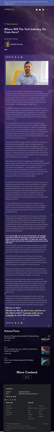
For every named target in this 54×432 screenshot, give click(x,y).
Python (5, 347)
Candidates (9, 408)
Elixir (29, 412)
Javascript (31, 418)
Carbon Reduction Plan (30, 428)
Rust (40, 412)
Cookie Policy (9, 426)
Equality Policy (20, 428)
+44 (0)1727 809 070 (24, 391)
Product (41, 414)
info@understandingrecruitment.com (28, 393)
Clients (8, 410)
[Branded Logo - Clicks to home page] (9, 10)
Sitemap (8, 430)
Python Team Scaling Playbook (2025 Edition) (18, 360)
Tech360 (41, 416)
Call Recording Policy (11, 428)
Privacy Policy (16, 426)
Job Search (9, 412)
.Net (29, 406)
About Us (8, 406)
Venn (47, 423)
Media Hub (9, 414)
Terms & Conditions (25, 426)
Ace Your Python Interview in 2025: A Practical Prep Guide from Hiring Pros (20, 350)
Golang (30, 414)
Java (29, 416)
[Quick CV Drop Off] (40, 10)
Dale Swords (18, 44)
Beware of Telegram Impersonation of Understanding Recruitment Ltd (21, 337)
